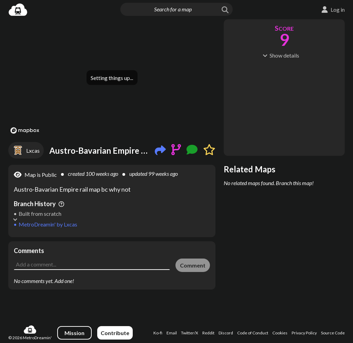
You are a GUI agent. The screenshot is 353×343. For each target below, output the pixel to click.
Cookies (280, 332)
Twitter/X (189, 332)
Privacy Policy (304, 332)
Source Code (333, 332)
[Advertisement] (111, 251)
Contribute (115, 333)
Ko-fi (157, 332)
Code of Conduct (252, 332)
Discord (226, 332)
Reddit (208, 332)
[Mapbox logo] (25, 130)
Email (172, 332)
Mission (74, 333)
